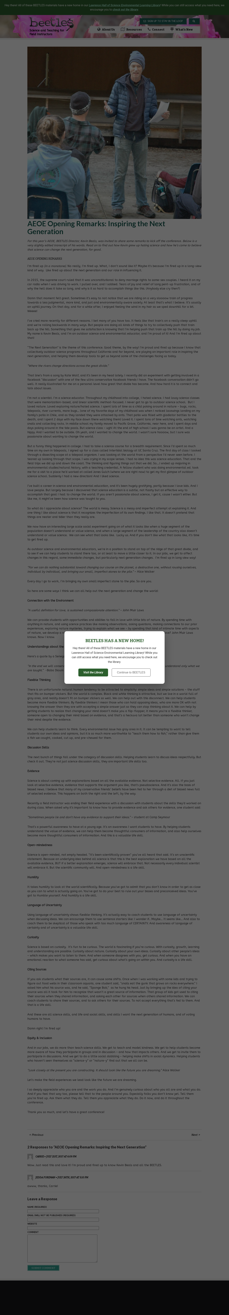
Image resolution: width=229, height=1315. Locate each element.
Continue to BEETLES (131, 672)
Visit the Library (93, 672)
